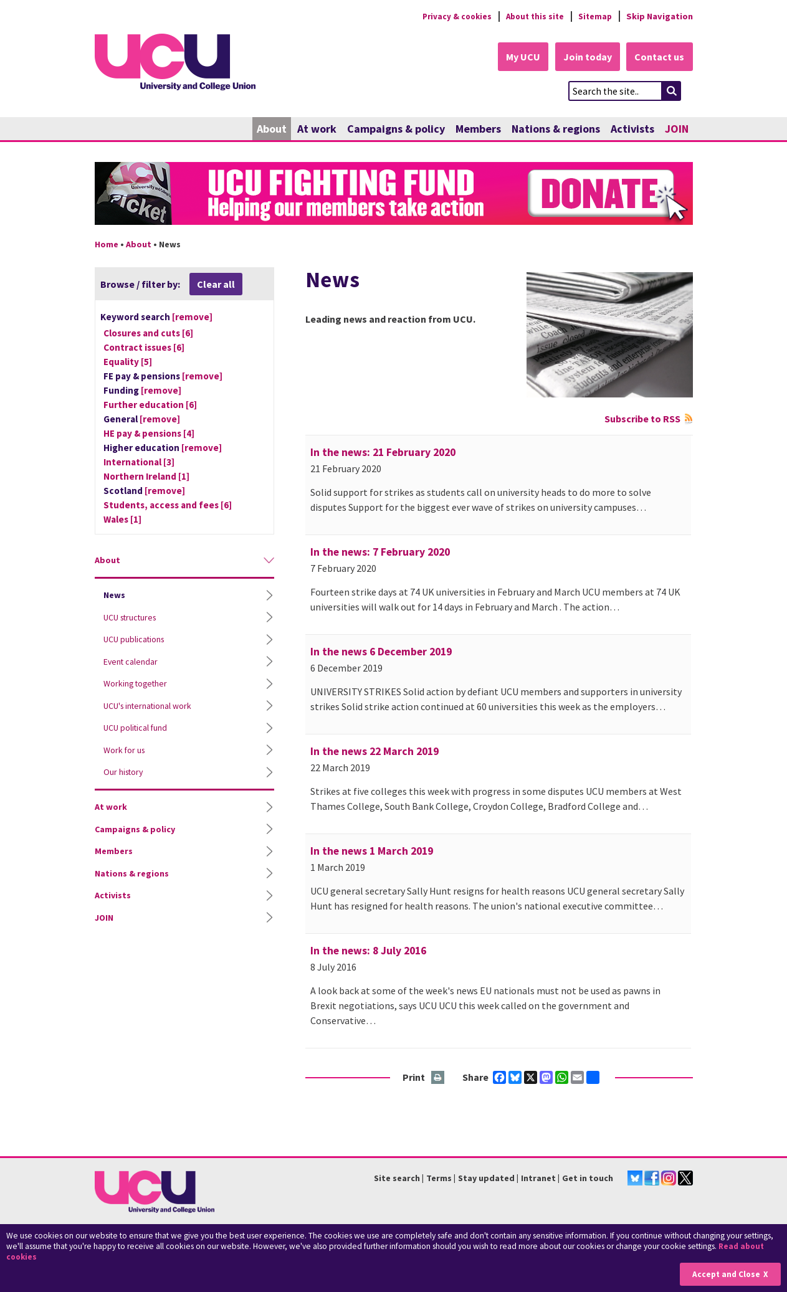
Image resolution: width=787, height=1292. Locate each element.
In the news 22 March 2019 (374, 752)
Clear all (216, 284)
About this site (531, 16)
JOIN (677, 129)
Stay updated (486, 1178)
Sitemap (594, 16)
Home (106, 244)
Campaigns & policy (396, 129)
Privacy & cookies (449, 16)
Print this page (438, 1079)
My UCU (517, 57)
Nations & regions (556, 129)
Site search (397, 1178)
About (272, 129)
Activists (632, 129)
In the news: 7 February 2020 (380, 552)
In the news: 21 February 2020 (383, 453)
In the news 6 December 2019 (381, 652)
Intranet (538, 1178)
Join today (584, 57)
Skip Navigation (659, 16)
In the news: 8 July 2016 (368, 951)
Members (478, 129)
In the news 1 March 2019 (371, 851)
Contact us (659, 57)
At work (316, 129)
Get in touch (587, 1178)
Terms (439, 1178)
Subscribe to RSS (642, 419)
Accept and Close (725, 1274)
